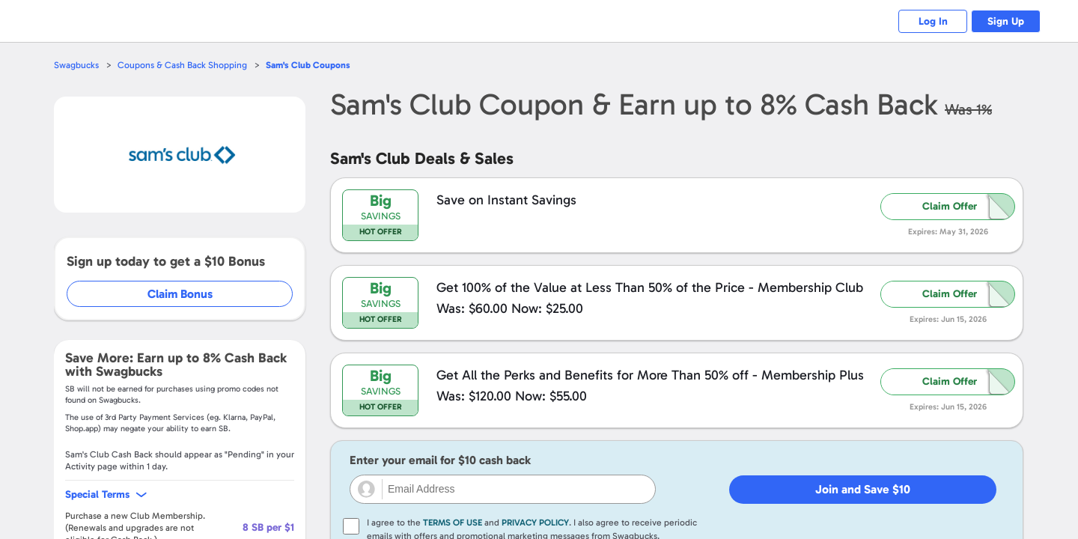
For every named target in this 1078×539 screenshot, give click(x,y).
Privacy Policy (535, 522)
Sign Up (1003, 21)
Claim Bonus (180, 294)
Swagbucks (77, 64)
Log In (925, 21)
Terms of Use (452, 522)
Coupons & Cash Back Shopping (185, 64)
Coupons (314, 64)
